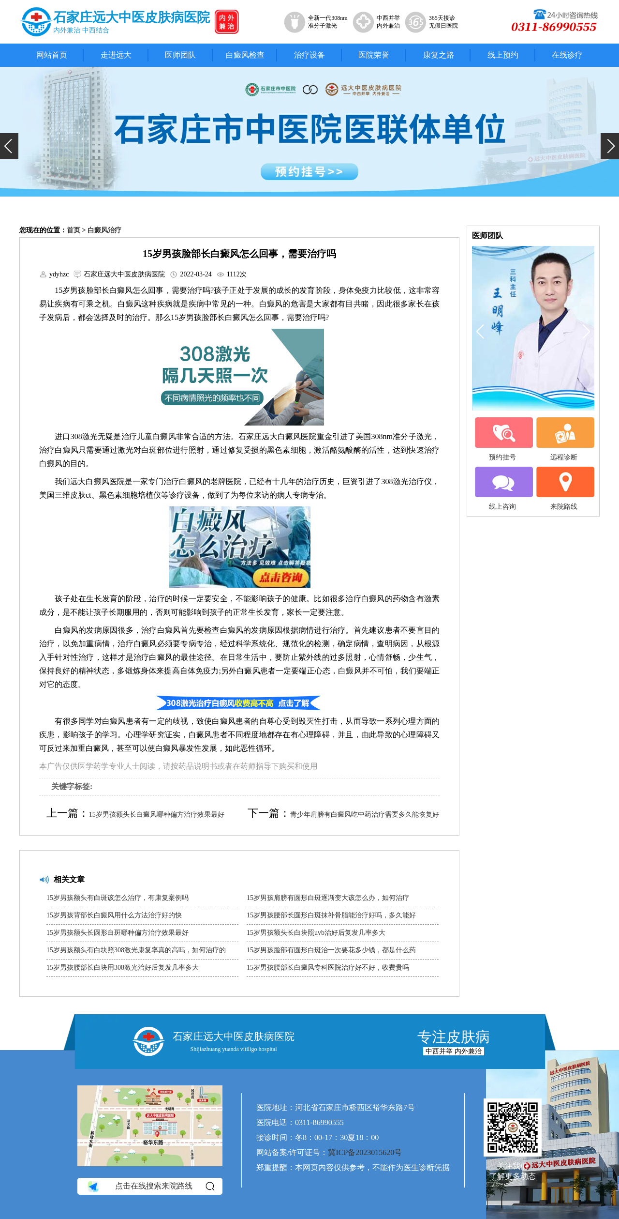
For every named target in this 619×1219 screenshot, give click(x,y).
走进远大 (116, 55)
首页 (73, 230)
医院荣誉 (373, 55)
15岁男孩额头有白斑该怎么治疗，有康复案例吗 (117, 897)
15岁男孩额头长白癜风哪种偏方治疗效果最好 (156, 814)
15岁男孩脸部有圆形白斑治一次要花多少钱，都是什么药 (331, 950)
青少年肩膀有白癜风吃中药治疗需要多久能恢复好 (364, 814)
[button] (9, 146)
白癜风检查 (245, 55)
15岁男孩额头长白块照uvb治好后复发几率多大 (316, 932)
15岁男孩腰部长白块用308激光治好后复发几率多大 (122, 967)
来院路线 (563, 488)
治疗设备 (309, 55)
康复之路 (438, 55)
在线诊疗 (567, 55)
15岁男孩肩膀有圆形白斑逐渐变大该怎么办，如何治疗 (328, 897)
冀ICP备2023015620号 (365, 1152)
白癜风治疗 (104, 230)
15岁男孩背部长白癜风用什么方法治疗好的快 (114, 915)
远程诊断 (563, 439)
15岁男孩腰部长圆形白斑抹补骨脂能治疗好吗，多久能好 (331, 915)
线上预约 (502, 55)
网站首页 (51, 55)
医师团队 (180, 55)
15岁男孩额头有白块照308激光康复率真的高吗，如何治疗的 (136, 950)
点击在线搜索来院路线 (150, 1186)
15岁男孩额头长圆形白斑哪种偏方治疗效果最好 (117, 932)
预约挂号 (502, 439)
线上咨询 (502, 488)
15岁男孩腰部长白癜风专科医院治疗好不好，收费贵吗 (328, 967)
